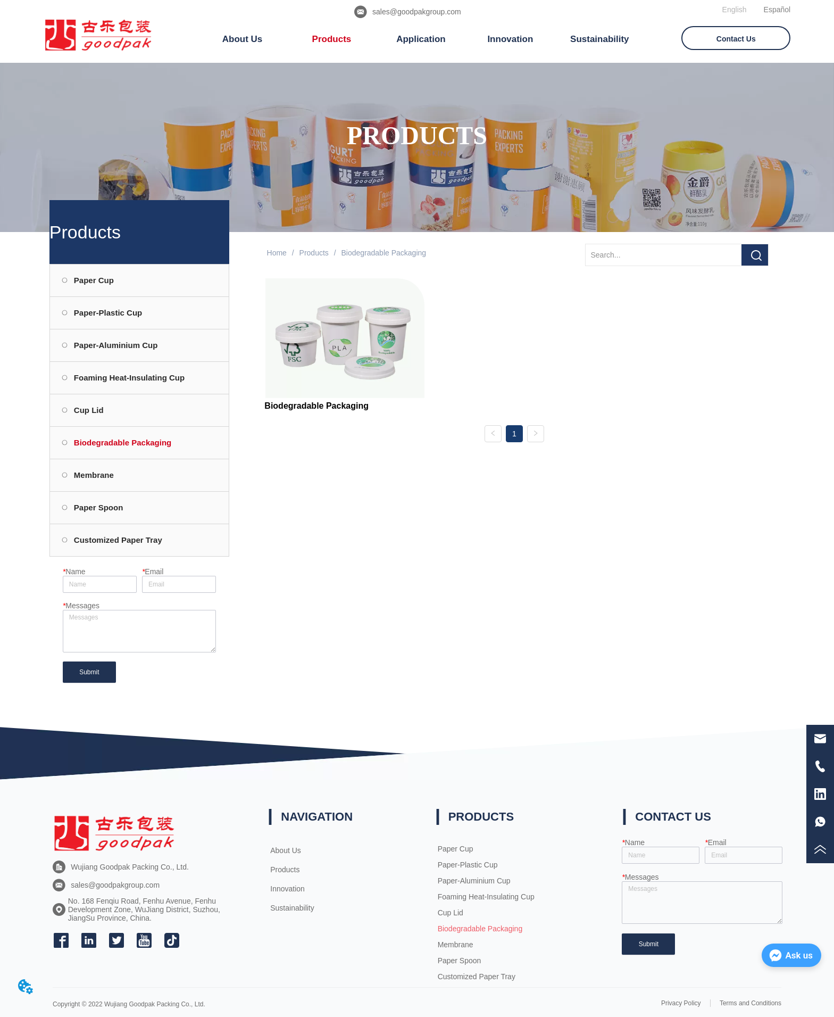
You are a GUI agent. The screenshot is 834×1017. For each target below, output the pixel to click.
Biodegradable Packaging (382, 253)
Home (277, 253)
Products (314, 253)
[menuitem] (242, 39)
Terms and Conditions (750, 1003)
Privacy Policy (681, 1003)
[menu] (421, 39)
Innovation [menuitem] (510, 39)
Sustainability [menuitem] (599, 39)
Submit (89, 672)
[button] (242, 39)
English (734, 9)
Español (777, 9)
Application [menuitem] (421, 39)
